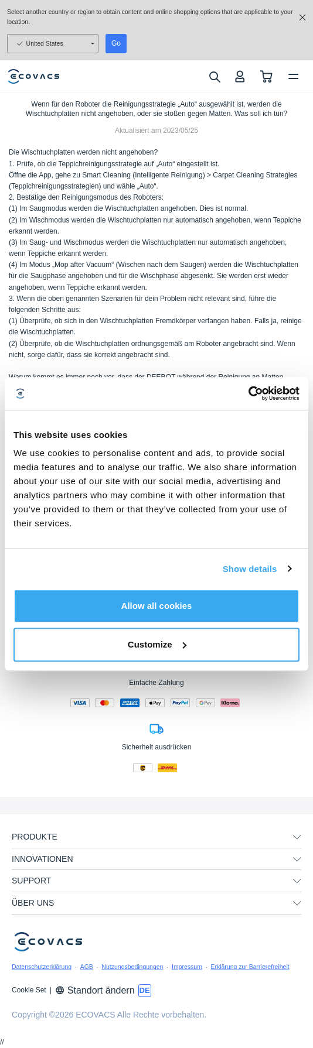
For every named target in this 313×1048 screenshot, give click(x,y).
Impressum (187, 966)
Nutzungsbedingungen (132, 966)
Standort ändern (95, 990)
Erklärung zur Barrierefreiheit (249, 966)
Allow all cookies (156, 606)
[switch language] (144, 990)
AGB (86, 966)
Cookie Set (29, 990)
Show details (250, 569)
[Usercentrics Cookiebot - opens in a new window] (248, 393)
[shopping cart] (266, 76)
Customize (157, 644)
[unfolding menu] (297, 837)
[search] (214, 77)
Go (116, 43)
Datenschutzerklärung (42, 966)
